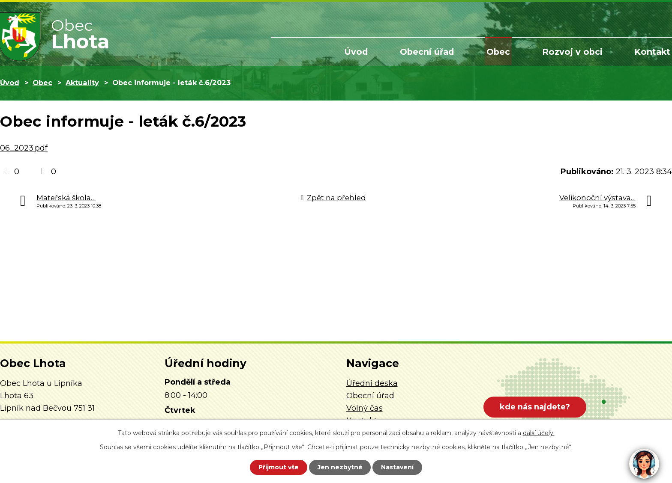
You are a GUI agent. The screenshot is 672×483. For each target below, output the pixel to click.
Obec (504, 52)
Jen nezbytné (340, 467)
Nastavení (398, 467)
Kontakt (653, 52)
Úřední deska (372, 383)
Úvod (366, 52)
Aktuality (82, 82)
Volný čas (364, 408)
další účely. (539, 433)
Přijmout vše (278, 467)
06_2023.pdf (24, 148)
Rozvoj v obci (576, 52)
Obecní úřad (436, 52)
